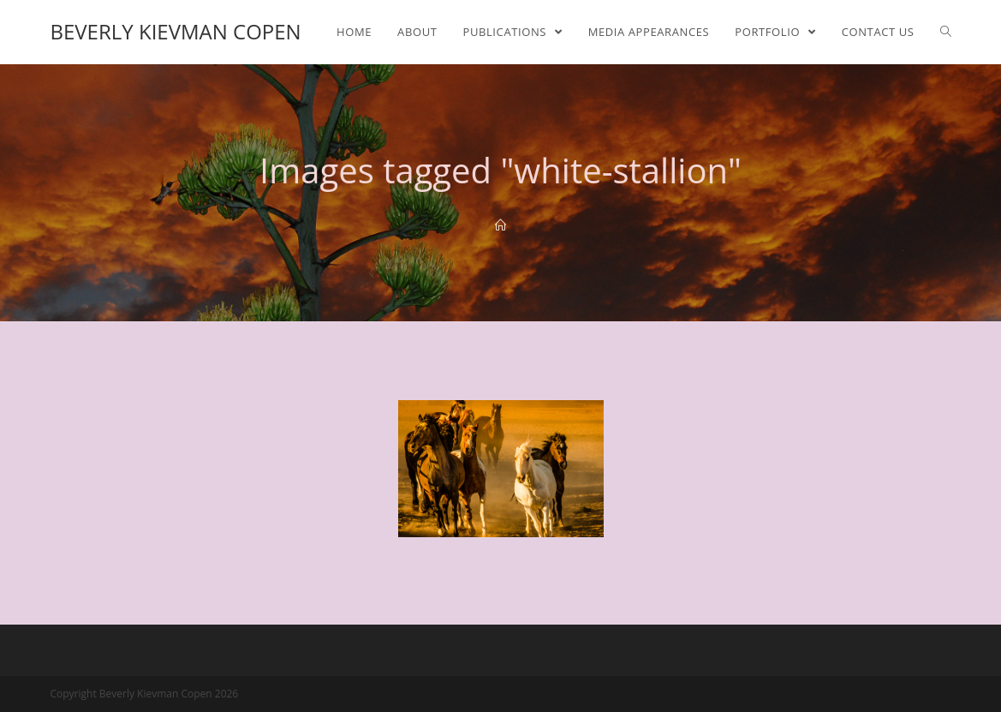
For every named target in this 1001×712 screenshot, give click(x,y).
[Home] (500, 225)
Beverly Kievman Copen (175, 31)
